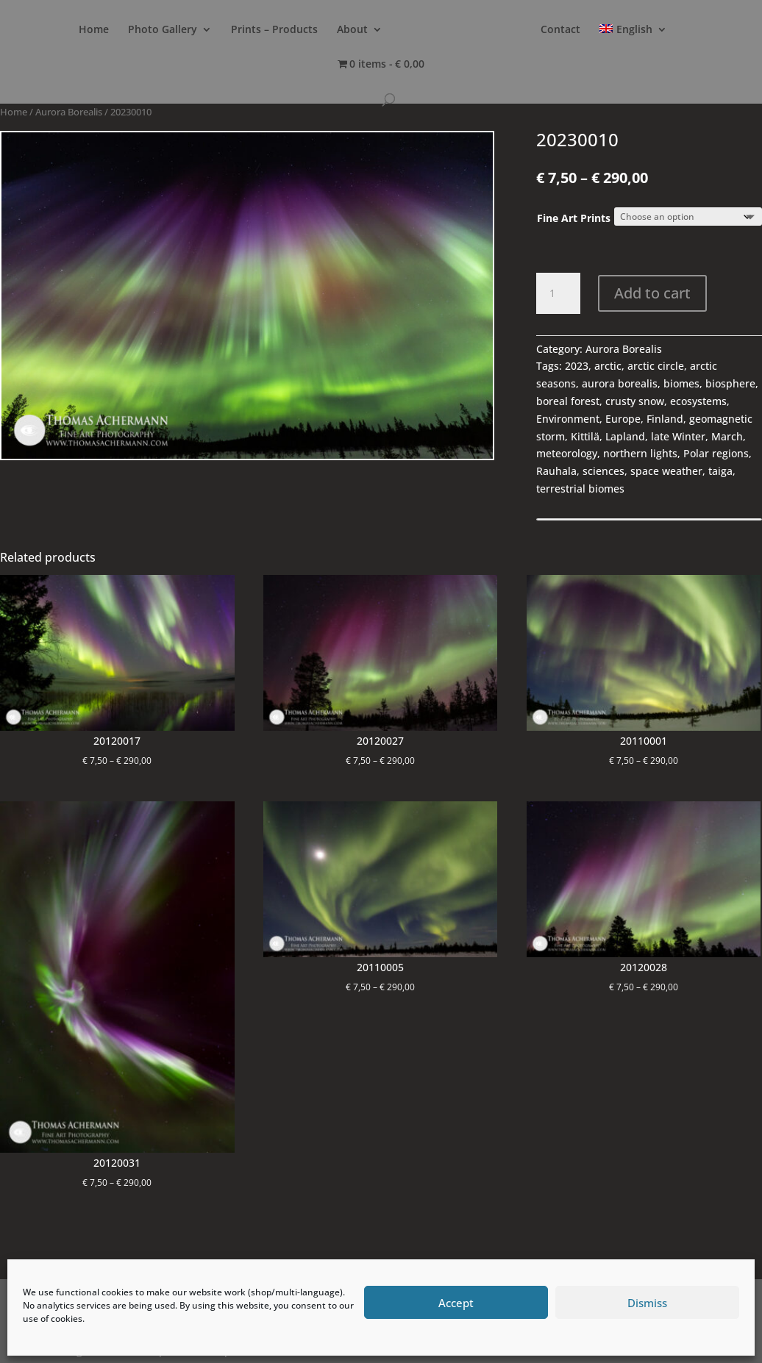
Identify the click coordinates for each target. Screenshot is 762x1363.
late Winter (678, 436)
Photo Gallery (175, 30)
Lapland (625, 436)
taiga (720, 471)
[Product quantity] (558, 293)
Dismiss (647, 1302)
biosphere (730, 383)
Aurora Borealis (68, 111)
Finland (665, 419)
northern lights (640, 453)
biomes (681, 383)
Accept (456, 1302)
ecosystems (698, 401)
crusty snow (634, 401)
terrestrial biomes (580, 489)
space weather (666, 471)
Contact (634, 30)
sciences (603, 471)
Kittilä (585, 436)
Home (107, 30)
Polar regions (716, 453)
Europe (623, 419)
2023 (576, 366)
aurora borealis (620, 383)
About (365, 30)
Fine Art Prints (573, 218)
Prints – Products (287, 30)
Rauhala (556, 471)
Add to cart (652, 293)
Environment (567, 419)
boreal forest (567, 401)
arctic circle (655, 366)
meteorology (566, 453)
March (727, 436)
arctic (608, 366)
